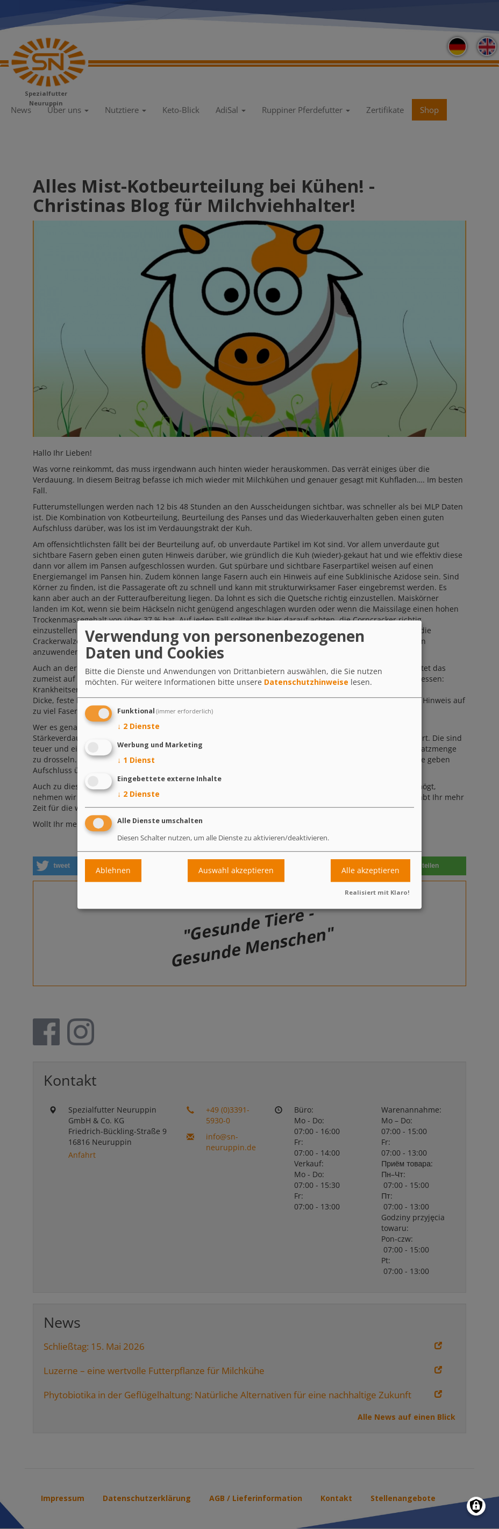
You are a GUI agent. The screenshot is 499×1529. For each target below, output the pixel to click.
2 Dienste (138, 726)
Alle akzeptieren (370, 870)
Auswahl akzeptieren (236, 870)
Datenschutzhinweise (306, 682)
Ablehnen (113, 870)
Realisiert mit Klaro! (377, 892)
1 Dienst (136, 760)
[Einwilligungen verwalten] (476, 1506)
